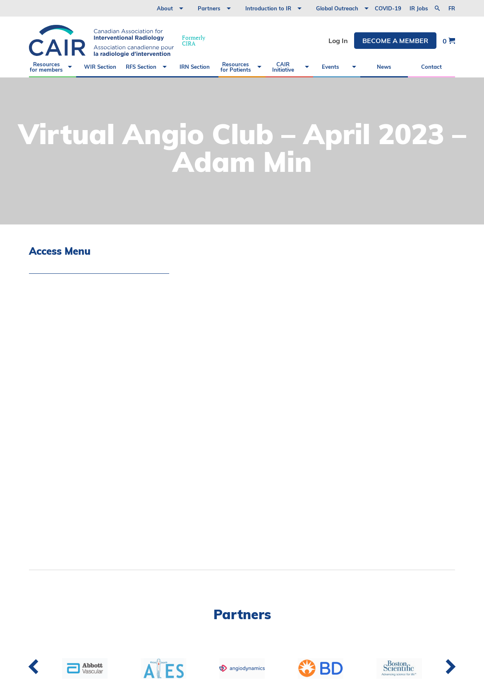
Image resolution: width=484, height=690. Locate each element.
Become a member (395, 40)
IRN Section (195, 66)
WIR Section (100, 66)
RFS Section (141, 66)
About (165, 8)
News (384, 66)
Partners (209, 8)
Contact (431, 66)
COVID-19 (388, 8)
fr (451, 8)
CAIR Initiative (283, 67)
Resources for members (46, 67)
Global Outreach (337, 8)
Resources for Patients (235, 67)
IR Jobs (419, 8)
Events (330, 66)
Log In (338, 40)
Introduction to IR (268, 8)
